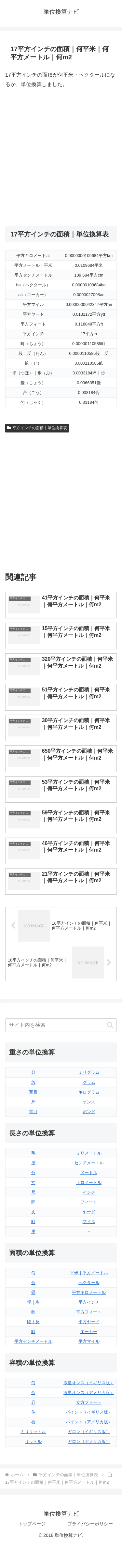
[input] (61, 1025)
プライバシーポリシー (90, 1523)
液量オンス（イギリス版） (88, 1382)
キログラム (89, 1092)
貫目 (33, 1111)
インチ (89, 1192)
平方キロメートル (89, 1292)
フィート (88, 1202)
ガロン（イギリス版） (89, 1431)
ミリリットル (33, 1431)
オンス (89, 1101)
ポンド (89, 1111)
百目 (33, 1092)
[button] (110, 1025)
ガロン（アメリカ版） (89, 1441)
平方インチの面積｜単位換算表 (37, 428)
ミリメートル (89, 1153)
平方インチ (89, 1302)
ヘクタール (89, 1282)
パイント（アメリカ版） (89, 1421)
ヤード (89, 1211)
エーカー (88, 1331)
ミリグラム (89, 1072)
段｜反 (33, 1321)
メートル (88, 1172)
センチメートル (89, 1162)
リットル (33, 1441)
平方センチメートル (33, 1341)
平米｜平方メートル (89, 1272)
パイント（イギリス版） (89, 1412)
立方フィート (89, 1402)
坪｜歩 (33, 1302)
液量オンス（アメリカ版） (88, 1392)
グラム (89, 1082)
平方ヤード (89, 1321)
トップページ (32, 1523)
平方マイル (89, 1341)
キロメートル (89, 1182)
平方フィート (89, 1312)
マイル (89, 1221)
